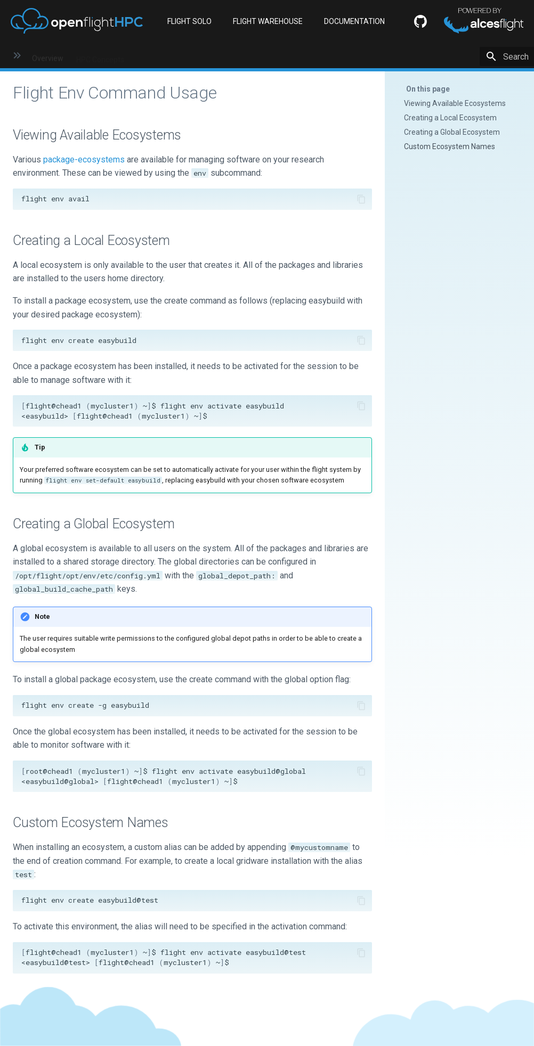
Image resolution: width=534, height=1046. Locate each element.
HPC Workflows (381, 56)
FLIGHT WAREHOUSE (268, 21)
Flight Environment (263, 56)
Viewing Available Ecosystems (455, 103)
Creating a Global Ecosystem (452, 132)
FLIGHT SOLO (189, 21)
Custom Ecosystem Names (449, 146)
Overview (47, 56)
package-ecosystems (84, 159)
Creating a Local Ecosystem (450, 117)
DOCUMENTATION (354, 21)
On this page (428, 89)
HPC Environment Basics (178, 56)
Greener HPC (441, 56)
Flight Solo (325, 56)
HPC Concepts (100, 56)
